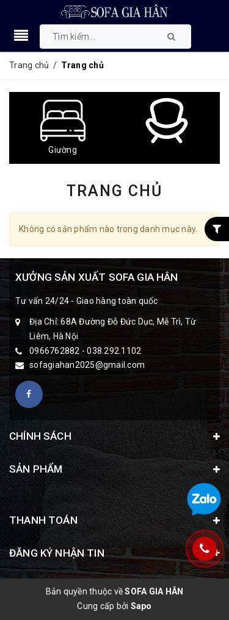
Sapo (141, 606)
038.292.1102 (114, 351)
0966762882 (54, 351)
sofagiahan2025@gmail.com (87, 365)
